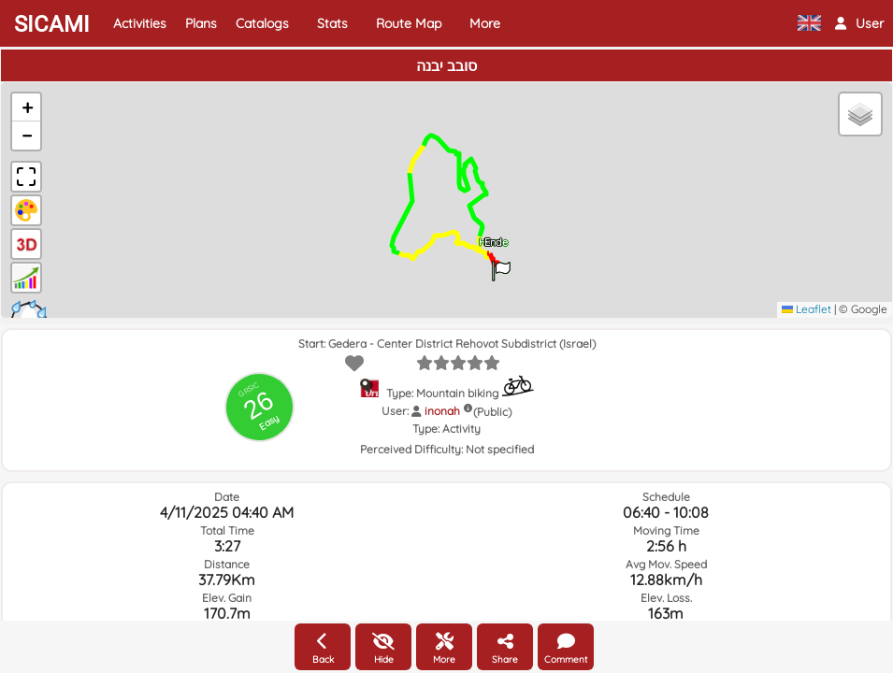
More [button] (484, 23)
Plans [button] (201, 23)
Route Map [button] (408, 23)
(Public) (492, 412)
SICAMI (52, 24)
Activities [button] (139, 23)
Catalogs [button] (262, 23)
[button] (859, 23)
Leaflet (806, 309)
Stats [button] (332, 23)
